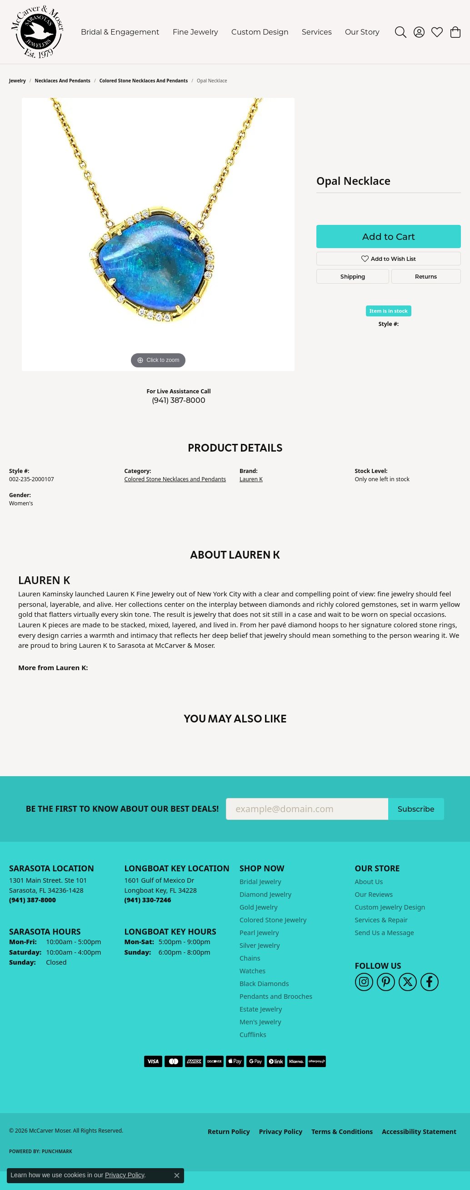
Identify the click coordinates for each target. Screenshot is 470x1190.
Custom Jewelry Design (390, 907)
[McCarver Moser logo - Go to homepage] (37, 32)
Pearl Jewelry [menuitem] (259, 932)
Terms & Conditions (342, 1131)
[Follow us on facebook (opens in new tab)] (429, 982)
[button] (400, 32)
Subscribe (416, 809)
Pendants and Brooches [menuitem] (276, 996)
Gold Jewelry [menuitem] (259, 907)
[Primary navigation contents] (230, 32)
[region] (158, 234)
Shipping (352, 276)
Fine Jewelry (195, 31)
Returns (426, 276)
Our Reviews (374, 894)
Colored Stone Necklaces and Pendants (144, 80)
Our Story (362, 31)
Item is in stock (389, 310)
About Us (369, 881)
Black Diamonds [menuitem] (264, 983)
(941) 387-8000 (178, 400)
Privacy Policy (280, 1131)
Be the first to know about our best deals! (122, 809)
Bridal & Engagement (120, 31)
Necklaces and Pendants (62, 80)
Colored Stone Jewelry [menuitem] (273, 919)
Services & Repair (381, 919)
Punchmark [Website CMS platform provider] (57, 1151)
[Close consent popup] (177, 1175)
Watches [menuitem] (252, 970)
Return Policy (229, 1131)
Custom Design (260, 31)
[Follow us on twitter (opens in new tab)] (408, 982)
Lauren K (251, 479)
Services (317, 31)
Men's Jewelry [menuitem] (260, 1021)
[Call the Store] (32, 899)
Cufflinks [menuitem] (253, 1034)
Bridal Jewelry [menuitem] (260, 881)
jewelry (17, 80)
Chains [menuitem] (250, 958)
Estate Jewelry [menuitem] (261, 1009)
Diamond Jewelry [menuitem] (265, 894)
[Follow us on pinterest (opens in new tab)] (386, 982)
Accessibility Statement (419, 1131)
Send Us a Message (384, 932)
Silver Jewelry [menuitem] (260, 945)
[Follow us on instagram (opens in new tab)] (364, 982)
